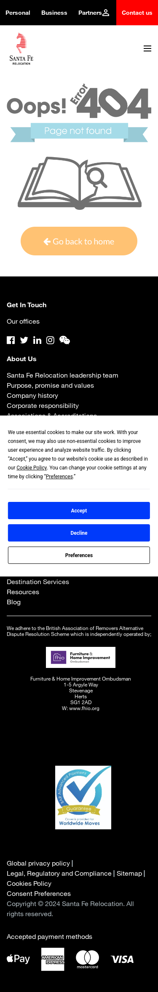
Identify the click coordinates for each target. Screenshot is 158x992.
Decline (78, 533)
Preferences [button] (59, 477)
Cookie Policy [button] (31, 468)
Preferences (79, 555)
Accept (79, 511)
